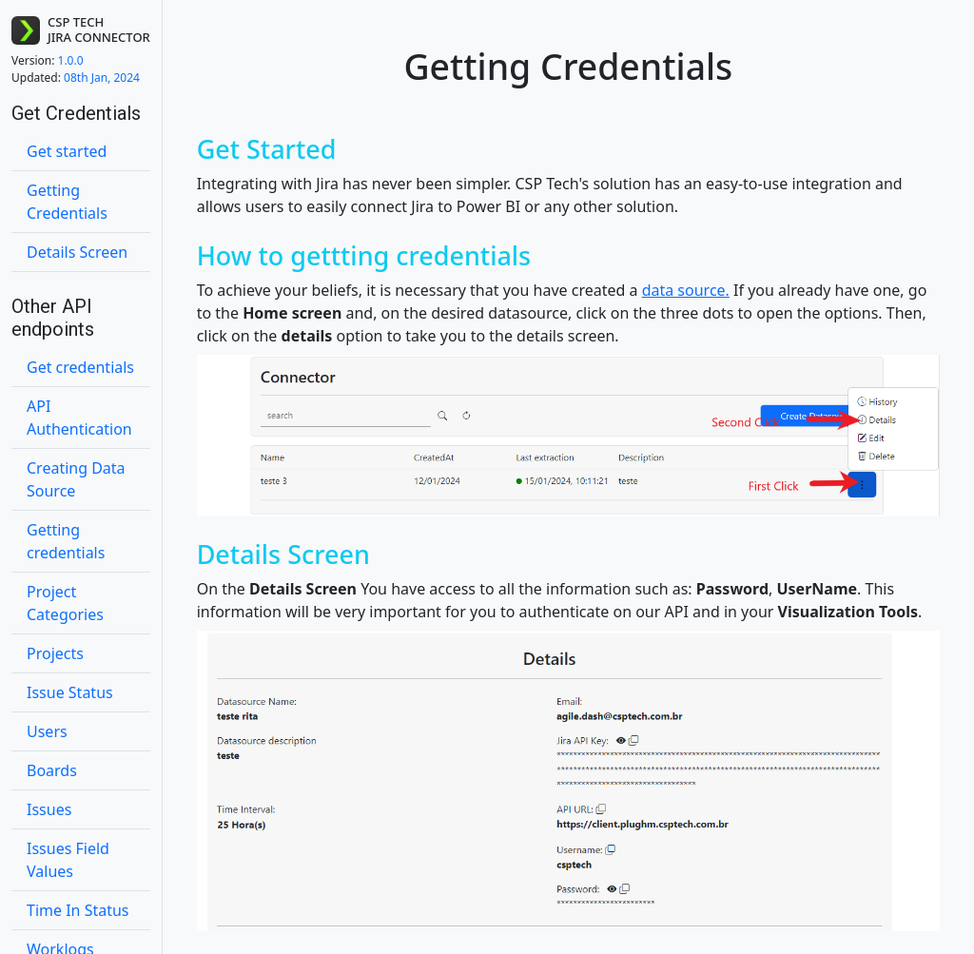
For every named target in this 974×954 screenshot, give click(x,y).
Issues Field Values (68, 860)
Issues (49, 809)
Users (47, 731)
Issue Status (70, 692)
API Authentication (79, 417)
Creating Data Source (76, 479)
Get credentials (80, 367)
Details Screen (77, 252)
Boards (52, 770)
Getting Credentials (67, 202)
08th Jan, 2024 (75, 77)
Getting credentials (66, 541)
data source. (686, 290)
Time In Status (78, 910)
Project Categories (65, 603)
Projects (55, 653)
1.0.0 (47, 60)
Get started (67, 151)
